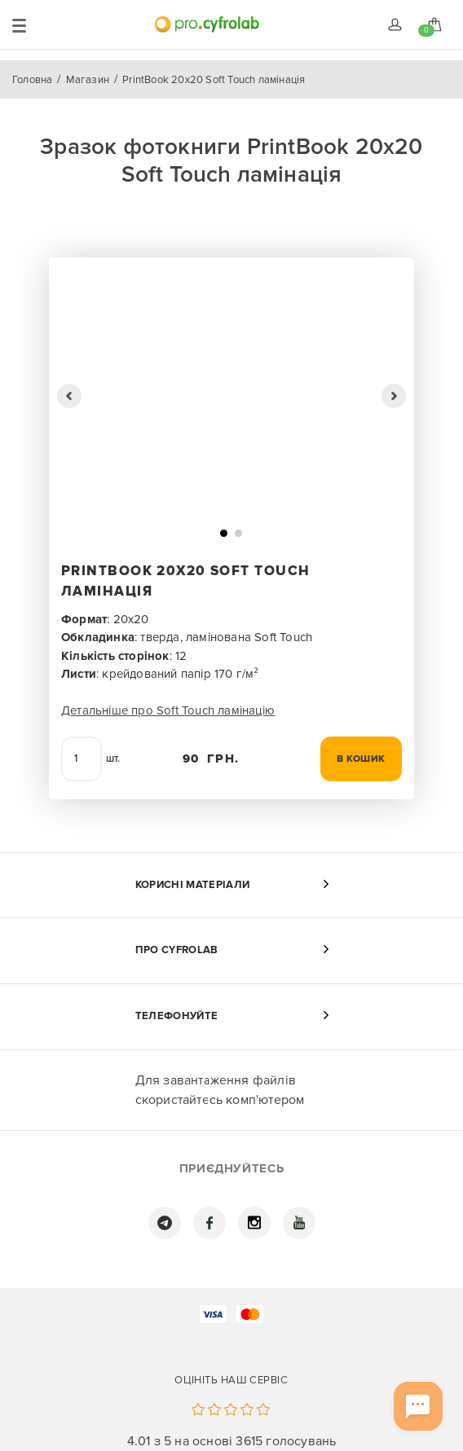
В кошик (361, 759)
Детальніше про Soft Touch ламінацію (168, 710)
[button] (69, 396)
